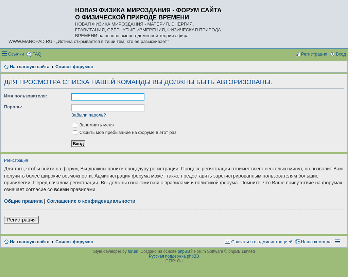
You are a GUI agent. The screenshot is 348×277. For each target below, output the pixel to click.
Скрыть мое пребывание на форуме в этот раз (124, 132)
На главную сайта (29, 241)
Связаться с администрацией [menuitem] (261, 241)
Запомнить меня (93, 124)
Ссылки (16, 54)
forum (133, 251)
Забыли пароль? (88, 115)
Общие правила (23, 201)
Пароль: (13, 106)
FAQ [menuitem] (36, 54)
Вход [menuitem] (341, 54)
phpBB (184, 251)
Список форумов (74, 241)
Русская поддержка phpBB (174, 256)
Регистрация (21, 219)
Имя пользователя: (25, 95)
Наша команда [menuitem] (316, 241)
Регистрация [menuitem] (314, 54)
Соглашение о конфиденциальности (91, 201)
